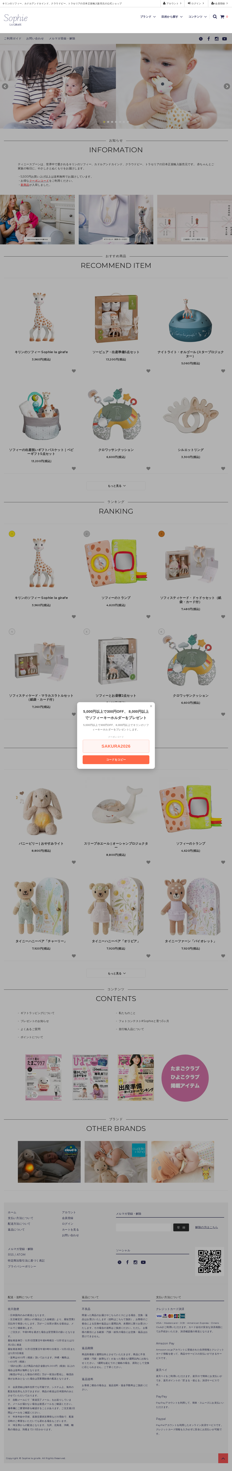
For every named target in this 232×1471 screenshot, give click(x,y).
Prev (5, 86)
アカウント (173, 3)
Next (227, 86)
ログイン (196, 3)
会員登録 (220, 3)
